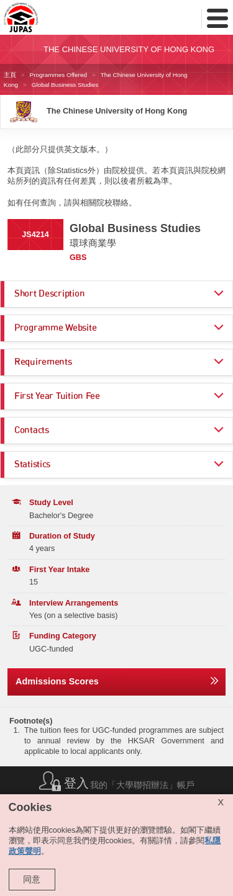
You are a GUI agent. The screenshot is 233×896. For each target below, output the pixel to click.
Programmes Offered (58, 74)
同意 (31, 879)
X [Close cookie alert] (220, 802)
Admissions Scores (57, 681)
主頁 (10, 74)
